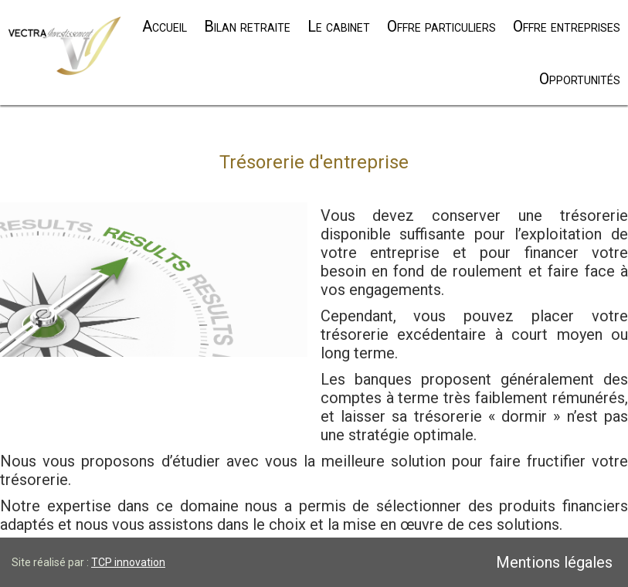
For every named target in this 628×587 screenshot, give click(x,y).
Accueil (164, 26)
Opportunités (579, 79)
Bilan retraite (247, 26)
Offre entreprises (566, 26)
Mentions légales (554, 562)
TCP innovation (128, 562)
